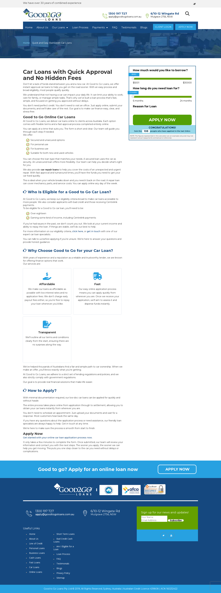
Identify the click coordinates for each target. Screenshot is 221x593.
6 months (138, 100)
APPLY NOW (162, 119)
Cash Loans (35, 557)
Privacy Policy (63, 573)
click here (77, 231)
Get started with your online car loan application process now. (57, 437)
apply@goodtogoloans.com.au (129, 16)
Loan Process (80, 27)
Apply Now (185, 27)
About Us (42, 27)
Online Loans (35, 571)
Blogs (143, 27)
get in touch (93, 231)
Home (29, 27)
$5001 (136, 82)
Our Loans (60, 27)
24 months (186, 100)
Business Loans (37, 553)
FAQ (114, 27)
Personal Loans (37, 548)
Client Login (163, 27)
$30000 (187, 82)
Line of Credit (36, 543)
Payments (100, 27)
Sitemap (60, 577)
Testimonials (128, 27)
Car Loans (34, 567)
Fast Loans (34, 562)
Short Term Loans (65, 534)
